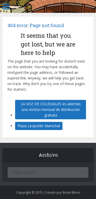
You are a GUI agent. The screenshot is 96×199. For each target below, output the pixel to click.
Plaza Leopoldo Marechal (39, 125)
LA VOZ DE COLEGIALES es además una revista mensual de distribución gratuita (51, 109)
